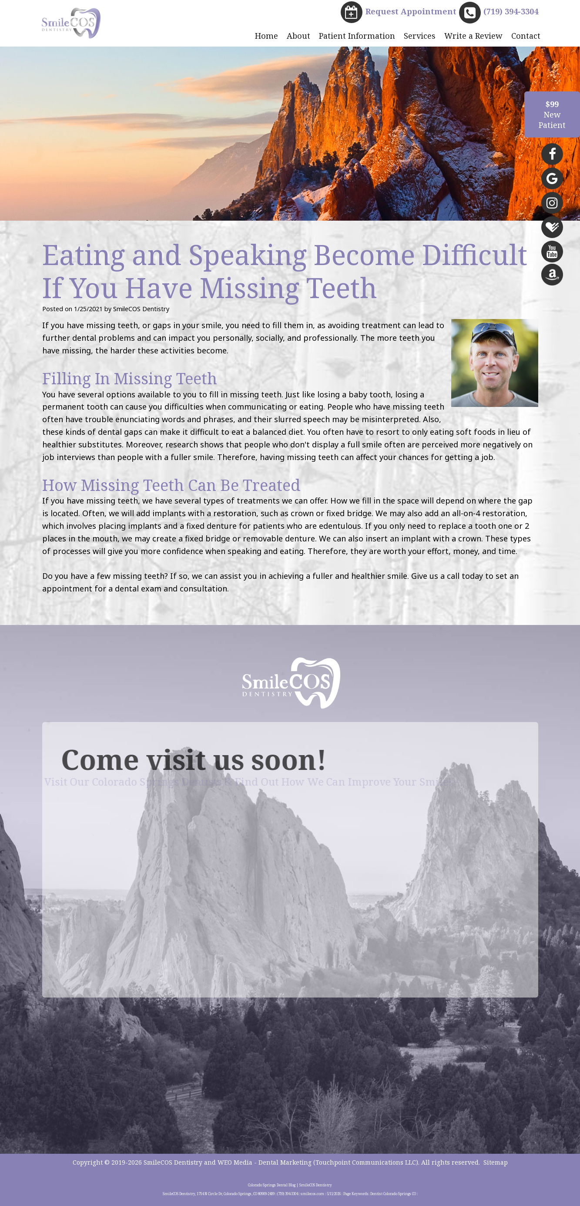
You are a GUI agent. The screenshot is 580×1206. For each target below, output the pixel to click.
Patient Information (357, 35)
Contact (525, 35)
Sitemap (495, 1162)
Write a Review (473, 35)
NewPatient (552, 114)
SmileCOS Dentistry (173, 1162)
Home (266, 35)
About (298, 35)
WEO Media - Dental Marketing (265, 1162)
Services (420, 35)
